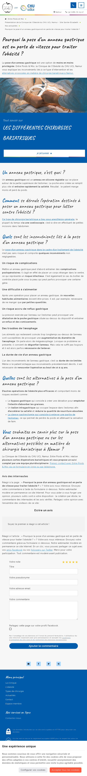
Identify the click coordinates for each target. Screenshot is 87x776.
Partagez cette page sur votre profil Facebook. (34, 625)
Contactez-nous (13, 718)
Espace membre (14, 704)
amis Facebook (14, 550)
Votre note (14, 562)
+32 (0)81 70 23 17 (75, 12)
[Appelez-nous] (73, 5)
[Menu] (81, 5)
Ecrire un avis (43, 510)
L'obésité (10, 687)
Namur (58, 12)
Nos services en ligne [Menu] (18, 712)
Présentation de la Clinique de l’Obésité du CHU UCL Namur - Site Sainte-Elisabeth (41, 22)
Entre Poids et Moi (14, 19)
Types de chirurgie (15, 691)
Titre (11, 567)
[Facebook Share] (38, 664)
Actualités (10, 695)
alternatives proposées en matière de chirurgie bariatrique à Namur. (38, 73)
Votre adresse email (19, 588)
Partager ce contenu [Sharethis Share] (58, 664)
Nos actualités (11, 26)
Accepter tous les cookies (65, 770)
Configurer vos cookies (33, 770)
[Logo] (7, 7)
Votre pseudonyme (19, 577)
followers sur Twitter (42, 550)
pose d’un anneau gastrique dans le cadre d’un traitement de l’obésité (44, 250)
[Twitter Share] (48, 664)
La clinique (11, 683)
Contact (9, 699)
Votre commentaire (19, 599)
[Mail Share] (28, 664)
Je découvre (44, 153)
